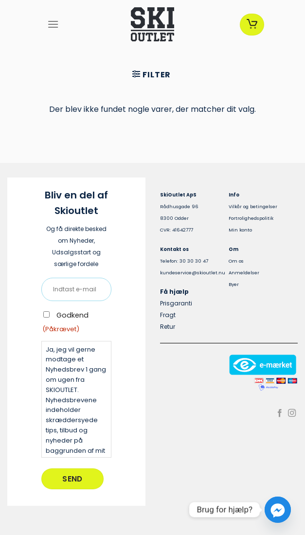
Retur (167, 326)
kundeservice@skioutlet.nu (192, 272)
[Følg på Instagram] (292, 413)
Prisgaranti (176, 303)
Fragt (168, 315)
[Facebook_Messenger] (278, 510)
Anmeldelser (244, 272)
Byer (234, 284)
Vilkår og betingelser (253, 206)
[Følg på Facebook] (280, 413)
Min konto (240, 230)
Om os (236, 261)
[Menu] (53, 24)
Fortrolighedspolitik (251, 218)
